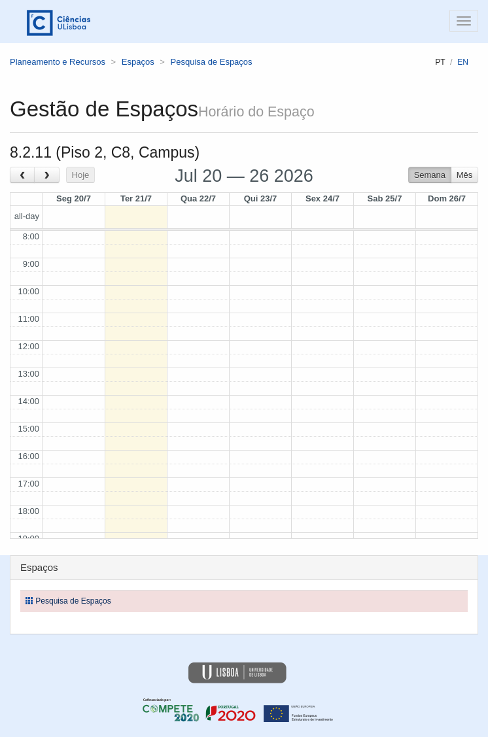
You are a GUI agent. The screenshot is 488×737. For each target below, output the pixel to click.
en (462, 62)
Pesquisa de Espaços (212, 62)
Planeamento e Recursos (57, 62)
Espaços (138, 62)
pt (440, 62)
